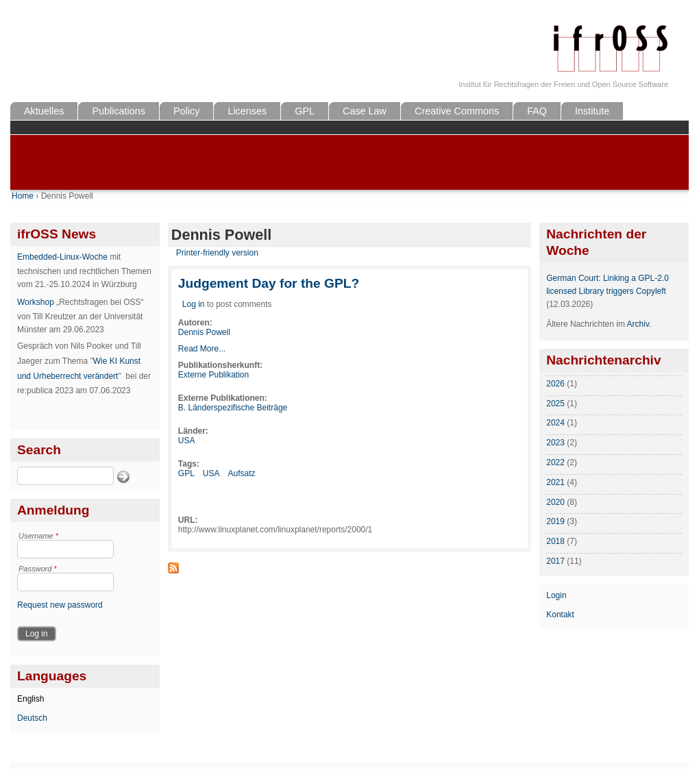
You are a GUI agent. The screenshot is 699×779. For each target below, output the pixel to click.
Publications (118, 111)
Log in (193, 304)
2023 (555, 442)
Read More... (201, 349)
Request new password (60, 605)
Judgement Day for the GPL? (268, 283)
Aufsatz (242, 473)
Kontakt (560, 614)
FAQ (537, 111)
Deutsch (32, 718)
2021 (555, 482)
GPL (305, 111)
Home (23, 196)
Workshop (35, 302)
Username (38, 536)
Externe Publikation (213, 375)
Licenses (247, 111)
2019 (555, 521)
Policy (186, 111)
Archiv (638, 324)
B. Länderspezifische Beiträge (232, 407)
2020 (555, 502)
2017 (555, 561)
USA (186, 440)
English (30, 699)
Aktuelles (44, 111)
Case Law (365, 111)
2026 (555, 383)
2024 (555, 423)
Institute (592, 111)
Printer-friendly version (217, 253)
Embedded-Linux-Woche (62, 257)
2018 (555, 541)
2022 (555, 462)
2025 (555, 403)
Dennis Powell (204, 332)
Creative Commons (457, 111)
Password (38, 569)
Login (556, 595)
